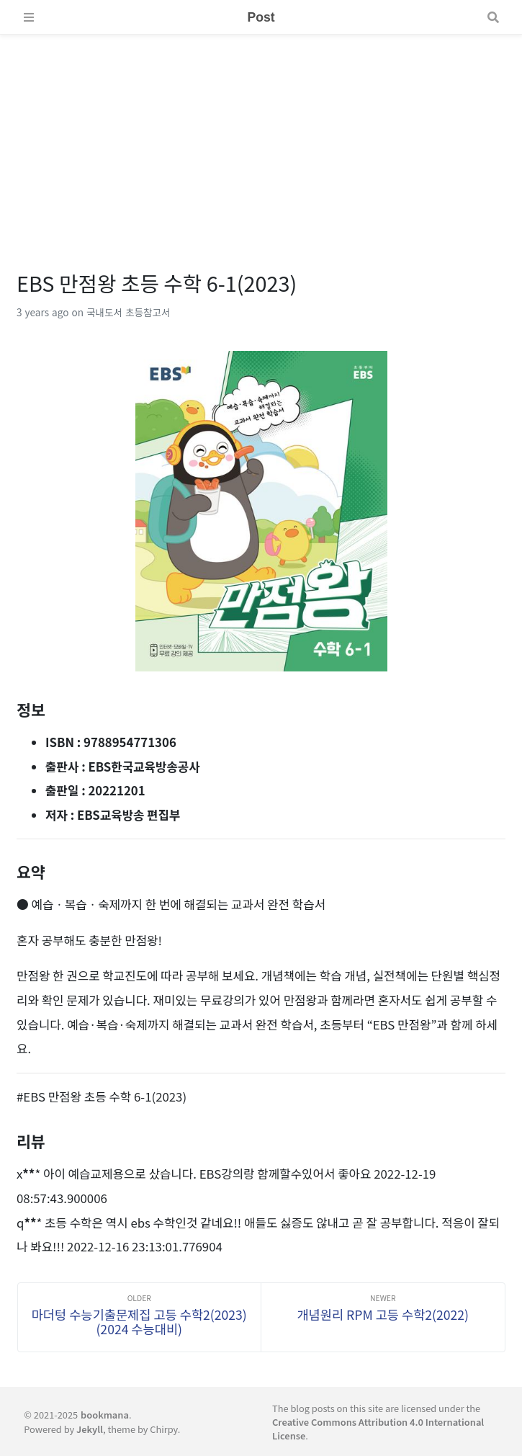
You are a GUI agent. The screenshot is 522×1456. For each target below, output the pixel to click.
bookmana (105, 1414)
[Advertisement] (261, 135)
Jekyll (89, 1429)
